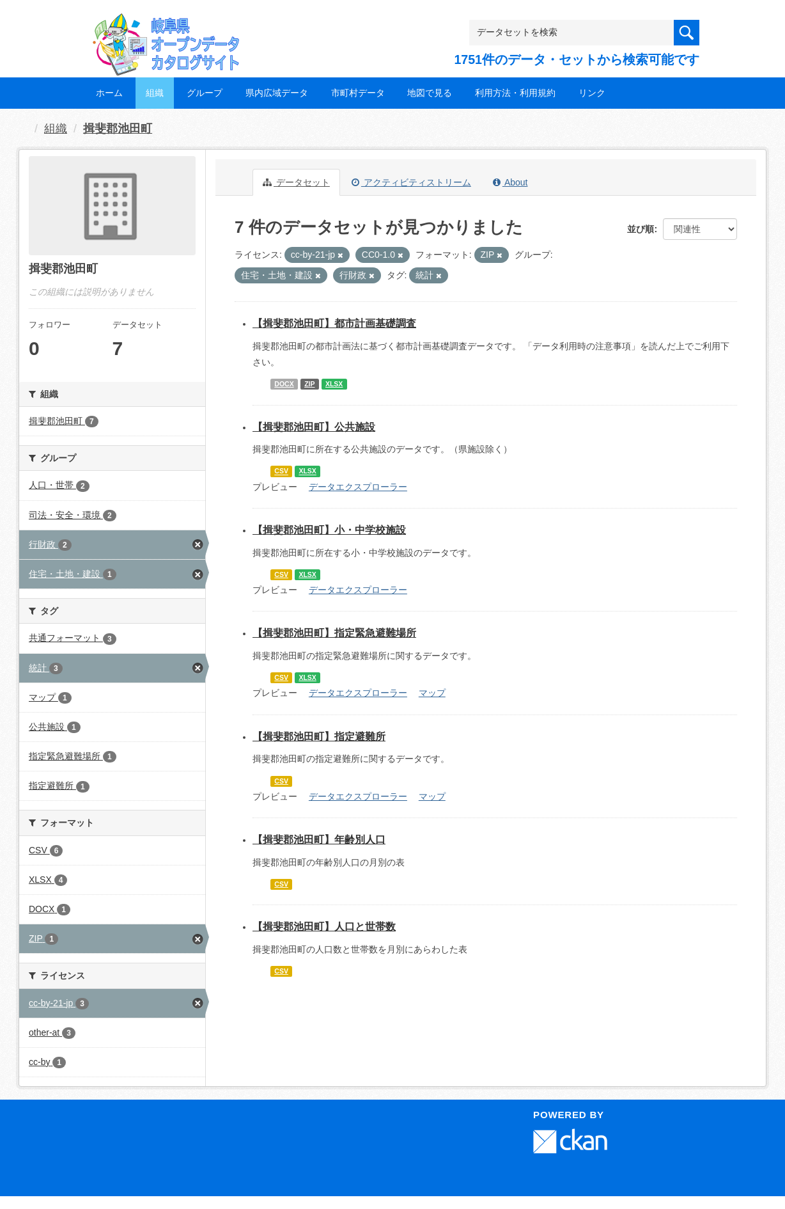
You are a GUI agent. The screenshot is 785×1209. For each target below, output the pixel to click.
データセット (296, 182)
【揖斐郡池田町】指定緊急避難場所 (334, 633)
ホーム (109, 93)
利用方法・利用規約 (515, 93)
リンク (592, 93)
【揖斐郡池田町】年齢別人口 (319, 839)
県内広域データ (276, 93)
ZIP (309, 384)
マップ (432, 693)
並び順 (640, 229)
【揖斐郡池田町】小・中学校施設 (329, 530)
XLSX (334, 384)
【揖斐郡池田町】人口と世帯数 (324, 926)
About (510, 182)
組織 (155, 93)
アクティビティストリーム (411, 182)
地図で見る (429, 93)
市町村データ (358, 93)
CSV (281, 471)
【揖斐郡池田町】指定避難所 (319, 736)
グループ (204, 93)
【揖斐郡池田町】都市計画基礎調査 (334, 323)
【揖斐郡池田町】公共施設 (314, 427)
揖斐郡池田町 (117, 128)
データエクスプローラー (358, 487)
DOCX (283, 384)
